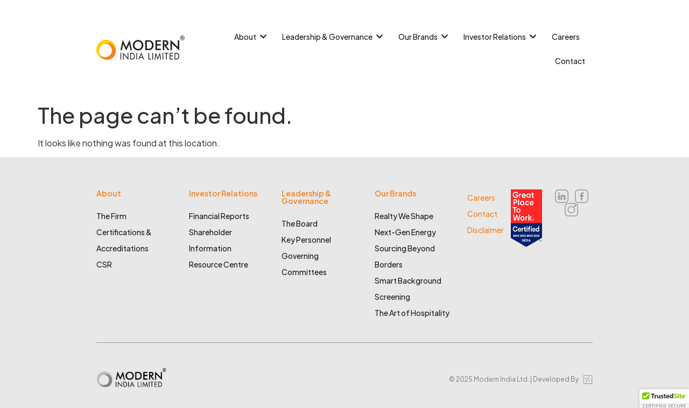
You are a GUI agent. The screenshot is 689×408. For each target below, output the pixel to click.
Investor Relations (498, 36)
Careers (566, 36)
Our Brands (421, 36)
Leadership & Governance (331, 36)
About (249, 36)
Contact (570, 61)
